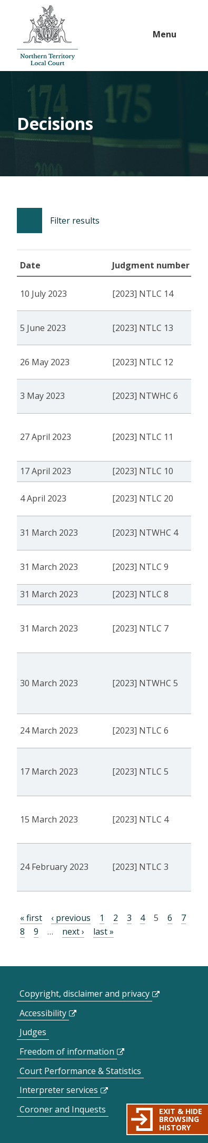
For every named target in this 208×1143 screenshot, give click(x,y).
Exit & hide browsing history (180, 1119)
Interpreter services (58, 1090)
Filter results (75, 220)
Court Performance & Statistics (80, 1071)
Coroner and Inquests (62, 1109)
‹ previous (71, 918)
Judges (32, 1032)
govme (47, 35)
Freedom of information (66, 1051)
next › (73, 931)
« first (31, 918)
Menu (164, 34)
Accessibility (42, 1013)
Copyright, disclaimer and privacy (84, 993)
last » (103, 931)
